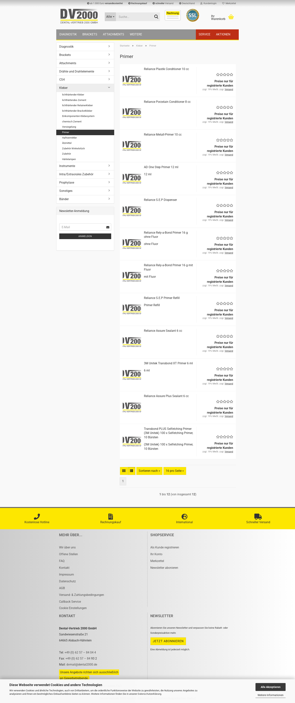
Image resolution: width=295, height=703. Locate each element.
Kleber (63, 88)
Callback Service (70, 601)
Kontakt (64, 568)
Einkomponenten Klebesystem (78, 116)
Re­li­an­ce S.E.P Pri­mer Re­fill (162, 298)
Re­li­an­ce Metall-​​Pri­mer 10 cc (163, 134)
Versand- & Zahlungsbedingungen (81, 595)
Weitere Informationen (271, 695)
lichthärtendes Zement (74, 100)
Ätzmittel (66, 143)
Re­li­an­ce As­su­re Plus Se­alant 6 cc (166, 396)
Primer (65, 132)
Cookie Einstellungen (73, 608)
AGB (62, 588)
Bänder (64, 199)
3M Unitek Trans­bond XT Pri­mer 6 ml (168, 363)
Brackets (89, 34)
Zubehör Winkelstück (73, 148)
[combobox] (149, 471)
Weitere (136, 34)
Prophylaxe (66, 182)
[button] (187, 3)
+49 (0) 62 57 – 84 (78, 658)
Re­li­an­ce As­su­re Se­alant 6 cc (163, 330)
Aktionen (223, 34)
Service (204, 34)
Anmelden (85, 236)
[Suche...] (110, 16)
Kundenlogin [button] (208, 3)
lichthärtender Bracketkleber (77, 110)
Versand (163, 3)
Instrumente (67, 166)
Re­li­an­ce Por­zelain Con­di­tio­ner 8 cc (167, 102)
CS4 (62, 79)
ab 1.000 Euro (105, 3)
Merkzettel (229, 3)
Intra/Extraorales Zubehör (76, 174)
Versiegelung (69, 126)
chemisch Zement (71, 121)
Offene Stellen (68, 554)
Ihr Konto (156, 554)
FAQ (62, 561)
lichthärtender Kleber (73, 94)
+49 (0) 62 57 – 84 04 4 (80, 652)
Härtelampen (69, 159)
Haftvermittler (69, 137)
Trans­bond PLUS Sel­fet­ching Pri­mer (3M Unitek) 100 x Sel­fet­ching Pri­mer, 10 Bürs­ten (168, 433)
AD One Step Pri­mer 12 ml (161, 167)
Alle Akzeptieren (271, 687)
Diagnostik (68, 34)
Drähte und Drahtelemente (76, 71)
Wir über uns (67, 547)
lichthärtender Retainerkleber (77, 105)
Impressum (66, 574)
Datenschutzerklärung (149, 693)
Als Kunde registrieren (164, 547)
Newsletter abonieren (164, 568)
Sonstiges (65, 191)
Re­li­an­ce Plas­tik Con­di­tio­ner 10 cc (166, 69)
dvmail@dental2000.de (81, 664)
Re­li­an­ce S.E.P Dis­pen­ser (160, 200)
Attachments (113, 34)
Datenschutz (67, 581)
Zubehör (66, 153)
